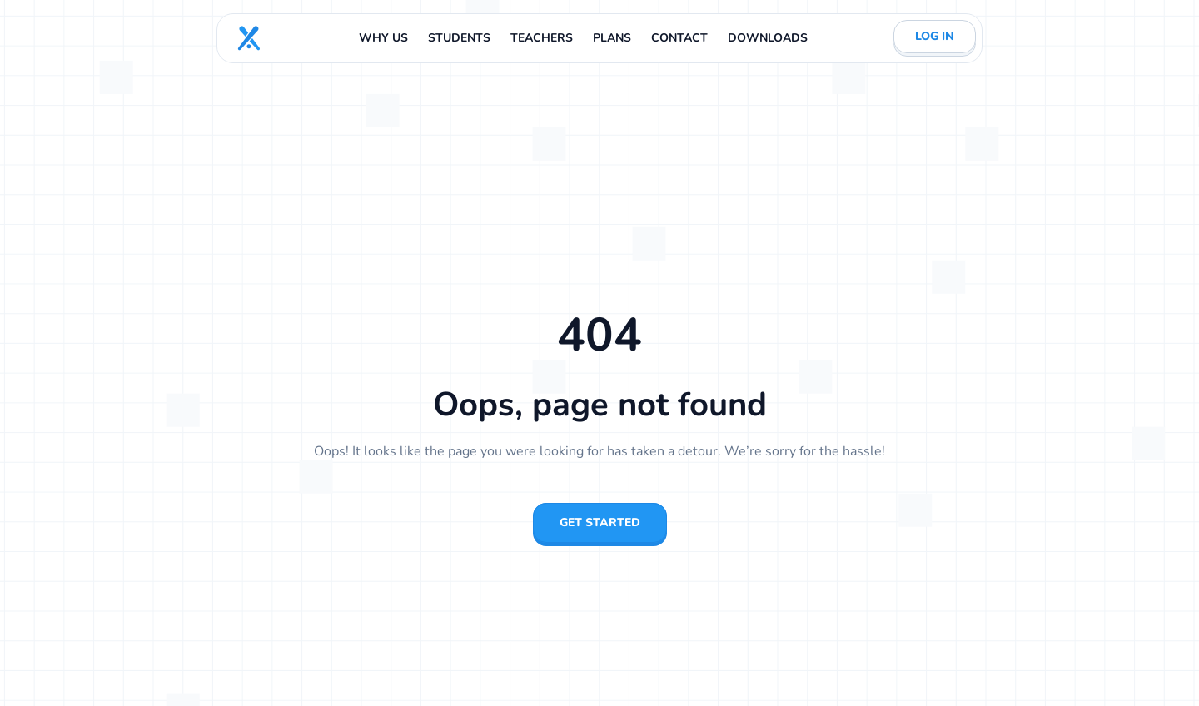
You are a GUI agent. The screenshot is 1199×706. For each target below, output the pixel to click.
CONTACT (679, 38)
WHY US (383, 38)
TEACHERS (541, 38)
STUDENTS (459, 38)
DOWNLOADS (768, 38)
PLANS (612, 38)
